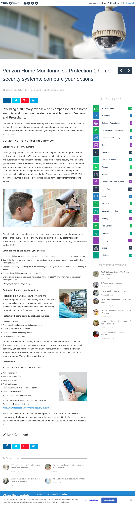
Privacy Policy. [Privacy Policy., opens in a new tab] (51, 502)
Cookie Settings (91, 500)
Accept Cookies (109, 500)
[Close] (131, 500)
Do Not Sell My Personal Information (52, 494)
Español (130, 3)
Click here (115, 3)
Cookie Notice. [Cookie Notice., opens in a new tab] (63, 502)
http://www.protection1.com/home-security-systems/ (27, 408)
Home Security (35, 90)
